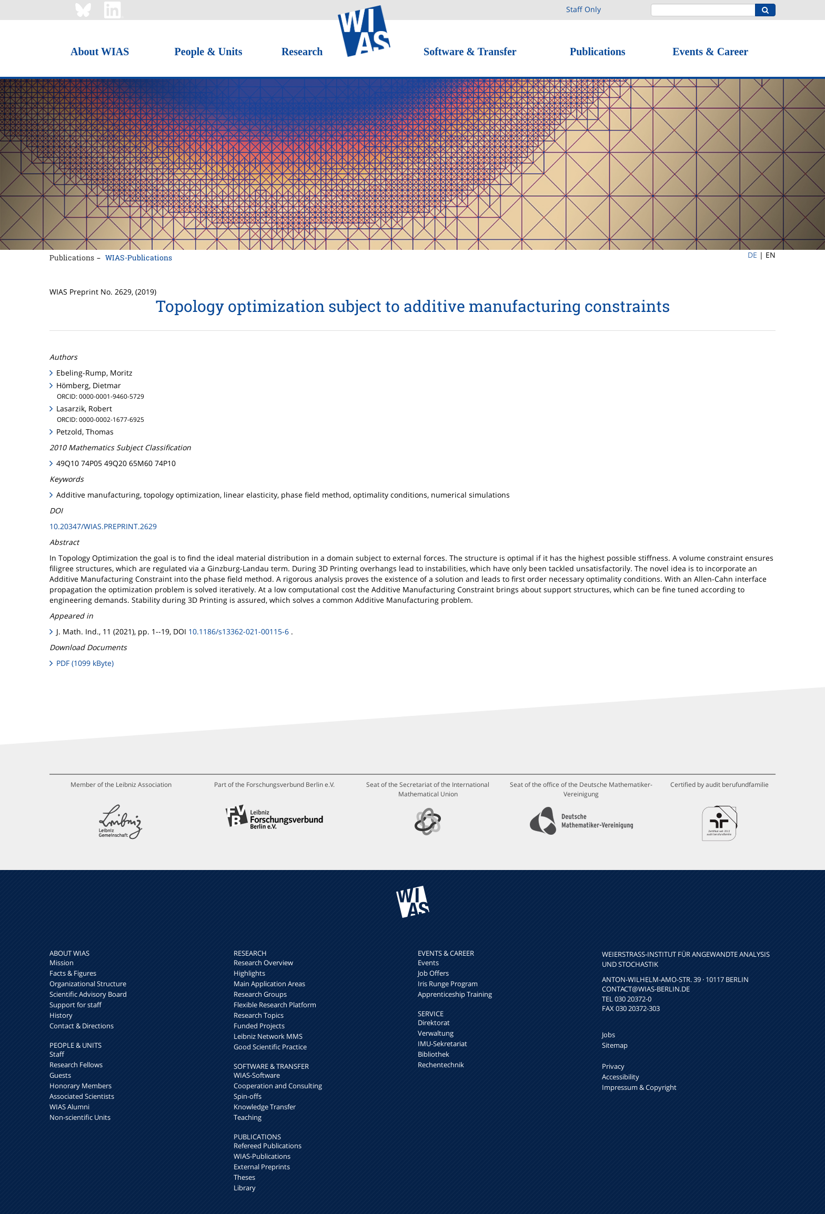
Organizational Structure (87, 983)
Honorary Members (80, 1085)
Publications (598, 51)
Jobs (608, 1034)
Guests (60, 1075)
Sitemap (615, 1045)
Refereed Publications (267, 1145)
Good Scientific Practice (270, 1046)
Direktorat (434, 1022)
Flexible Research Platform (275, 1004)
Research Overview (263, 962)
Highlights (249, 973)
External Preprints (262, 1166)
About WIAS (100, 51)
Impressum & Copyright (639, 1087)
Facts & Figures (72, 973)
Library (245, 1187)
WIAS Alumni (69, 1106)
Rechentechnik (441, 1064)
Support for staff (75, 1004)
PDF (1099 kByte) (85, 663)
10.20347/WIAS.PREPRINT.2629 (103, 526)
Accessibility (620, 1076)
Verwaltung (436, 1033)
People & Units (209, 51)
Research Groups (260, 994)
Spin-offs (247, 1096)
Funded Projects (259, 1025)
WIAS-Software (257, 1075)
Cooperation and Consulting (278, 1085)
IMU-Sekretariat (442, 1043)
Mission (61, 962)
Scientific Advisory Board (88, 994)
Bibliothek (433, 1054)
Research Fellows (76, 1064)
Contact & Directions (81, 1025)
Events (428, 962)
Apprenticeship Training (455, 994)
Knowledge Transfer (265, 1106)
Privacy (613, 1066)
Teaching (247, 1117)
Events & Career (710, 51)
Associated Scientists (81, 1096)
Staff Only (583, 9)
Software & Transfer (470, 51)
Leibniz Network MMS (268, 1036)
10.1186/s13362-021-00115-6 (238, 631)
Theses (244, 1177)
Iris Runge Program (448, 983)
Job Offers (433, 973)
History (61, 1015)
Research (302, 51)
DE (752, 255)
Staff (56, 1054)
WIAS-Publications (138, 257)
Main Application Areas (269, 983)
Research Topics (259, 1015)
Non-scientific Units (79, 1117)
